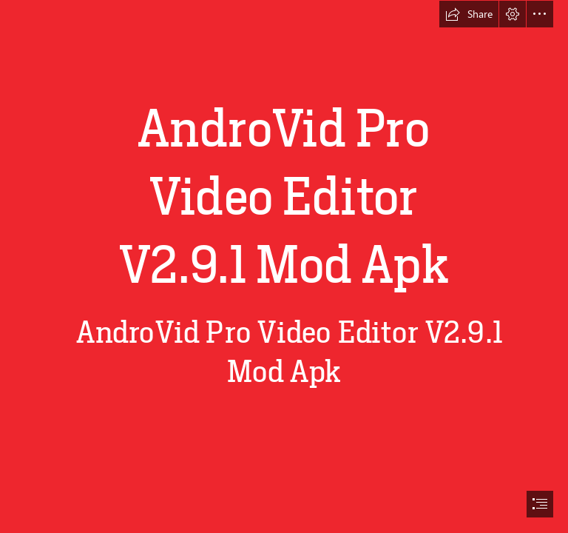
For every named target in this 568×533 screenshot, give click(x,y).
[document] (284, 266)
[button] (468, 14)
